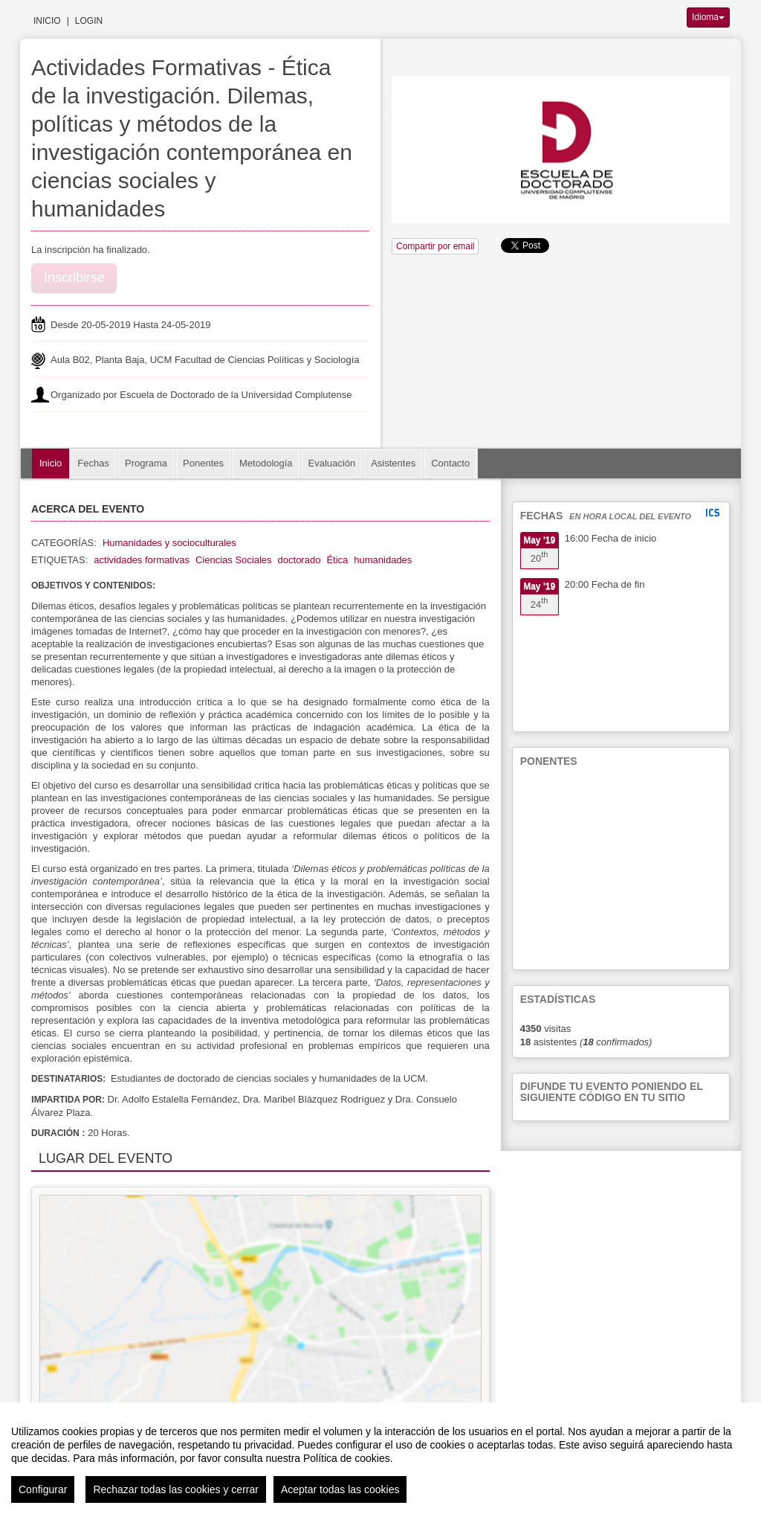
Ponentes (203, 463)
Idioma (708, 17)
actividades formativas (142, 559)
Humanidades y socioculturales (169, 542)
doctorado (299, 559)
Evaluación (332, 463)
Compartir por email (435, 246)
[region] (380, 1458)
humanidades (383, 559)
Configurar (43, 1489)
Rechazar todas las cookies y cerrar (176, 1489)
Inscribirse (74, 277)
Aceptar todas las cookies (340, 1489)
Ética (337, 559)
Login (89, 21)
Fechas (93, 463)
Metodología (266, 463)
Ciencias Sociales (233, 559)
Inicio (47, 21)
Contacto (450, 463)
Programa (146, 463)
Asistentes (393, 463)
